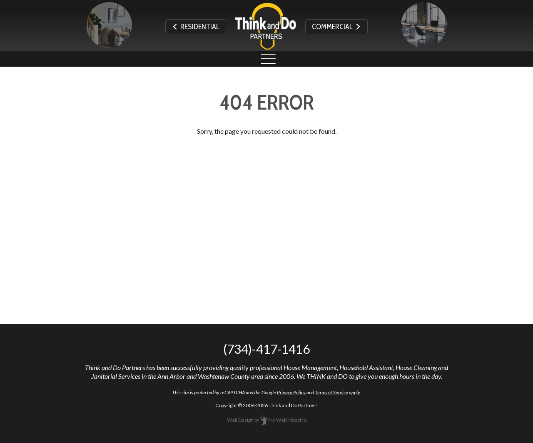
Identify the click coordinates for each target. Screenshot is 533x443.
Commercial (336, 26)
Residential (195, 26)
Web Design (240, 420)
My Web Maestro (287, 420)
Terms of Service (331, 392)
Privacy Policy (291, 392)
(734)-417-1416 (266, 348)
